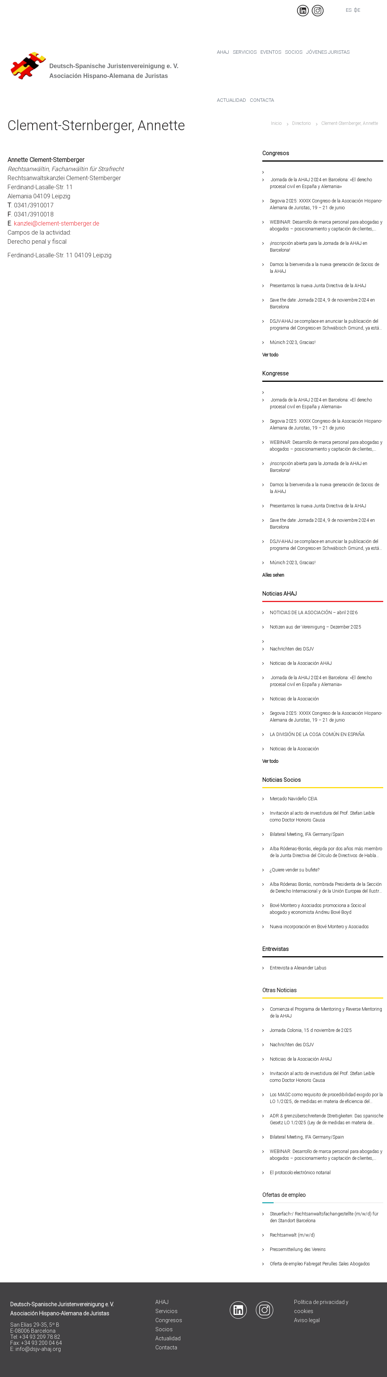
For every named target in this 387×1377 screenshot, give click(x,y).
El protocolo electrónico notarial (300, 1172)
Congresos (275, 153)
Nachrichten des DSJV (292, 649)
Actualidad (231, 100)
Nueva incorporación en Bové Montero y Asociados (319, 926)
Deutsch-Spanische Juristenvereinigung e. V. (113, 66)
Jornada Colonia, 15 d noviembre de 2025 (311, 1030)
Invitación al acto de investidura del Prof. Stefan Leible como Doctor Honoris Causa (322, 817)
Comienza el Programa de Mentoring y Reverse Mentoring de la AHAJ (326, 1013)
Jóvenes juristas (328, 52)
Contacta (262, 100)
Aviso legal (307, 1320)
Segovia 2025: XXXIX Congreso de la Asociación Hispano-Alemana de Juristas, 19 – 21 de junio (326, 204)
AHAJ (162, 1302)
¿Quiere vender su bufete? (294, 870)
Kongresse (275, 373)
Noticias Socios (281, 780)
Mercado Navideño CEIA (293, 798)
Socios (293, 52)
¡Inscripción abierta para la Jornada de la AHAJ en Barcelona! (318, 247)
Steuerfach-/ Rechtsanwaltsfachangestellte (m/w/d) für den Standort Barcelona (324, 1217)
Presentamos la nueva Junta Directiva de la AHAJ (318, 285)
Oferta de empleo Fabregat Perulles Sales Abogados (320, 1264)
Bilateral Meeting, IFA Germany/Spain (307, 834)
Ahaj (223, 52)
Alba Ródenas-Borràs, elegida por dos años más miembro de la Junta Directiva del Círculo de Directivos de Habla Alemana (326, 852)
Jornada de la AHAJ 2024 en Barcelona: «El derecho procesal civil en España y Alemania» (321, 183)
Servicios (245, 52)
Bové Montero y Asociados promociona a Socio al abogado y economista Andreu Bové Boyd (318, 909)
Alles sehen (273, 575)
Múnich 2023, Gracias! (293, 342)
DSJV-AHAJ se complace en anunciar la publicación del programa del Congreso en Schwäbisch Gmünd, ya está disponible (324, 325)
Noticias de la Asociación (294, 699)
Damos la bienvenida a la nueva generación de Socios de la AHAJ (324, 268)
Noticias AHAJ (279, 594)
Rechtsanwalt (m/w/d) (292, 1235)
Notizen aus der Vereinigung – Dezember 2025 (315, 627)
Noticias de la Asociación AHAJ (301, 663)
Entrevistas (275, 949)
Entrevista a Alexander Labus (298, 968)
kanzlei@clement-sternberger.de (56, 223)
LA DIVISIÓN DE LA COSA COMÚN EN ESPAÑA (317, 734)
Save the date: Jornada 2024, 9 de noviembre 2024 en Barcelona (322, 303)
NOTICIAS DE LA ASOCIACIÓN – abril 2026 (314, 612)
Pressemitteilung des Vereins (298, 1249)
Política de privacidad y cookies (321, 1306)
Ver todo (270, 355)
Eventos (270, 52)
